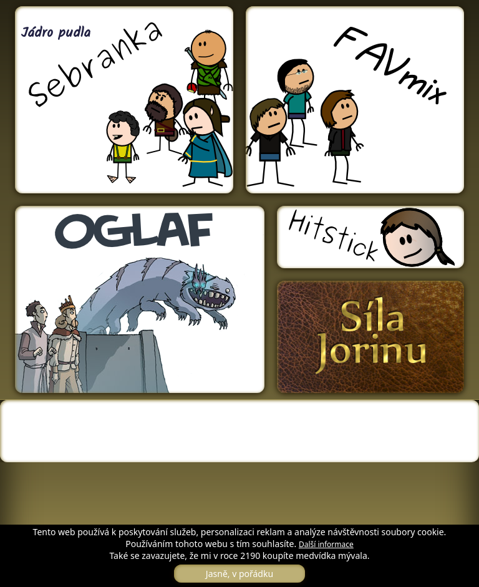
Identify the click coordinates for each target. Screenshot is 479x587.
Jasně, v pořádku (239, 574)
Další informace (326, 544)
